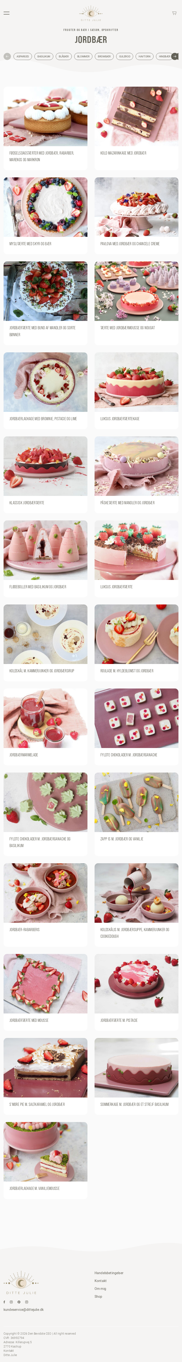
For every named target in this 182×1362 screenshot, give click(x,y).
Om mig (100, 1288)
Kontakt (101, 1280)
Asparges (23, 56)
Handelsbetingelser (109, 1273)
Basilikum (43, 56)
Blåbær (64, 56)
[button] (7, 56)
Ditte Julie (10, 1355)
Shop (98, 1296)
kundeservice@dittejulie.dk (24, 1309)
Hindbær (164, 56)
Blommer (83, 56)
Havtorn (144, 56)
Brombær (104, 56)
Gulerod (124, 56)
